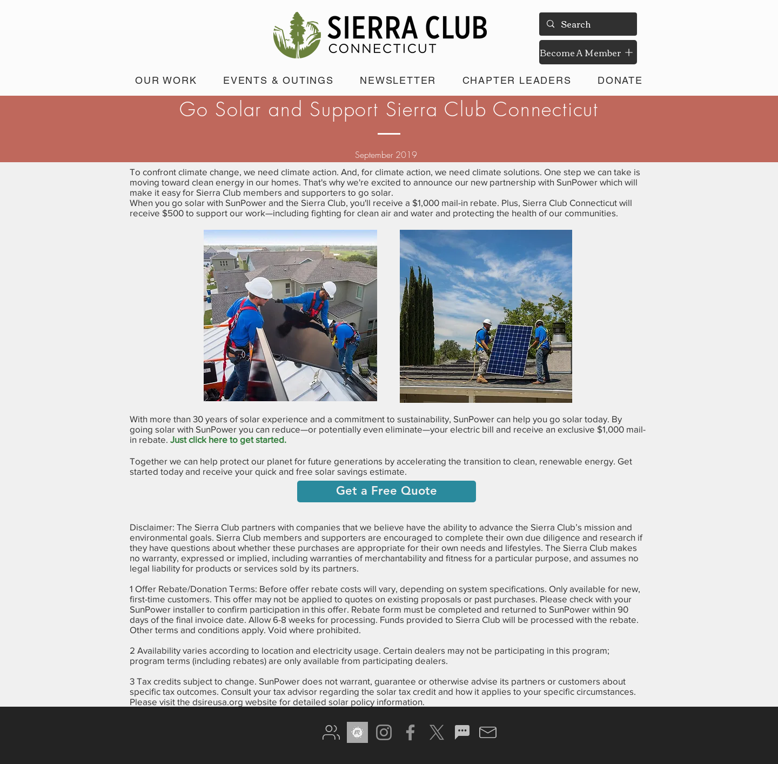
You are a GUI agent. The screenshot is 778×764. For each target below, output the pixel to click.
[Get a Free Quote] (386, 491)
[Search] (587, 24)
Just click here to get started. (228, 439)
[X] (436, 732)
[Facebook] (410, 732)
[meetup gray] (357, 732)
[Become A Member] (588, 52)
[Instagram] (383, 732)
